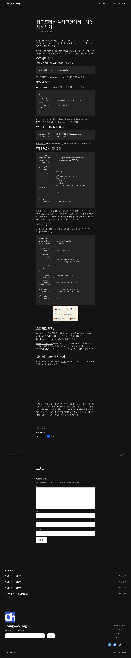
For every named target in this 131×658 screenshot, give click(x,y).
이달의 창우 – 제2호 (13, 582)
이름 (37, 512)
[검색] (51, 635)
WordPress (123, 652)
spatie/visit (120, 455)
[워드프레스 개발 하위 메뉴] (125, 625)
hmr (38, 428)
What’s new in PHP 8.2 (15, 455)
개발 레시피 (49, 32)
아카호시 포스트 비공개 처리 (16, 594)
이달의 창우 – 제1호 (13, 588)
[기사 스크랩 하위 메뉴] (111, 3)
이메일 (38, 520)
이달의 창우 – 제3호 (13, 576)
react (43, 428)
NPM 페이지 (41, 143)
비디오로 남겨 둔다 (51, 364)
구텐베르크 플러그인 (44, 343)
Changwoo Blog (12, 3)
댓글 (37, 486)
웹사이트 (38, 529)
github (63, 361)
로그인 (124, 3)
